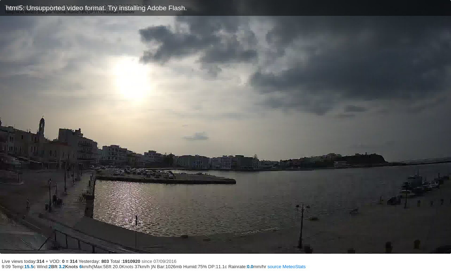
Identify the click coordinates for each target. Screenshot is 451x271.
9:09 (6, 266)
